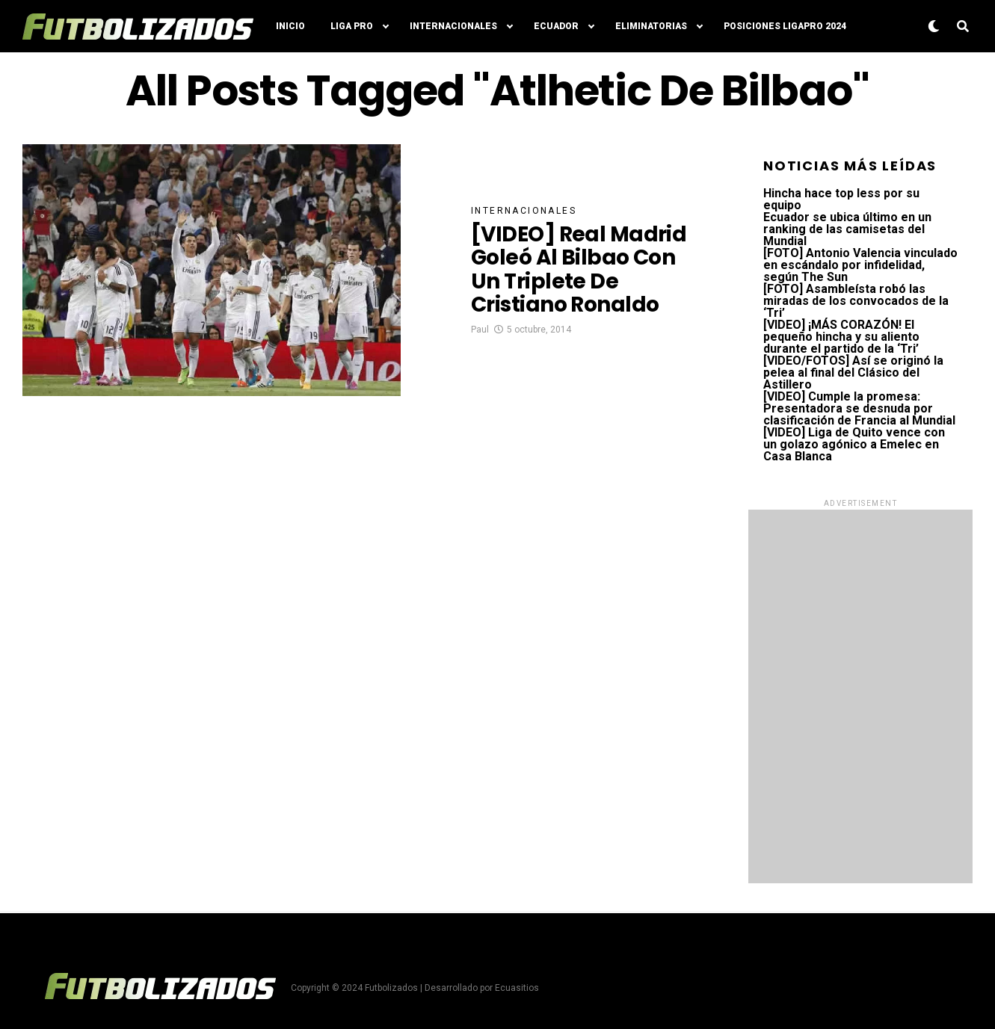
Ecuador (556, 26)
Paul (480, 329)
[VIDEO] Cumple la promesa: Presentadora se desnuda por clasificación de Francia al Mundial (859, 408)
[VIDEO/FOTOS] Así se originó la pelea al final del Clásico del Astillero (853, 372)
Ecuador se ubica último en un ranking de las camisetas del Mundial (847, 229)
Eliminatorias (651, 26)
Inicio (290, 26)
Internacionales (453, 26)
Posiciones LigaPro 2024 (785, 26)
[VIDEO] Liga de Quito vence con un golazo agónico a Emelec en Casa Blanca (854, 444)
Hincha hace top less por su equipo (841, 199)
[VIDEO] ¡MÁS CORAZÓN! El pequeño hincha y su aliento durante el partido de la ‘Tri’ (841, 337)
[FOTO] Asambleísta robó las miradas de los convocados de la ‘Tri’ (856, 301)
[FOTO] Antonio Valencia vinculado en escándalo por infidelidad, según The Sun (860, 265)
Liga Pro (351, 26)
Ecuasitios (517, 988)
